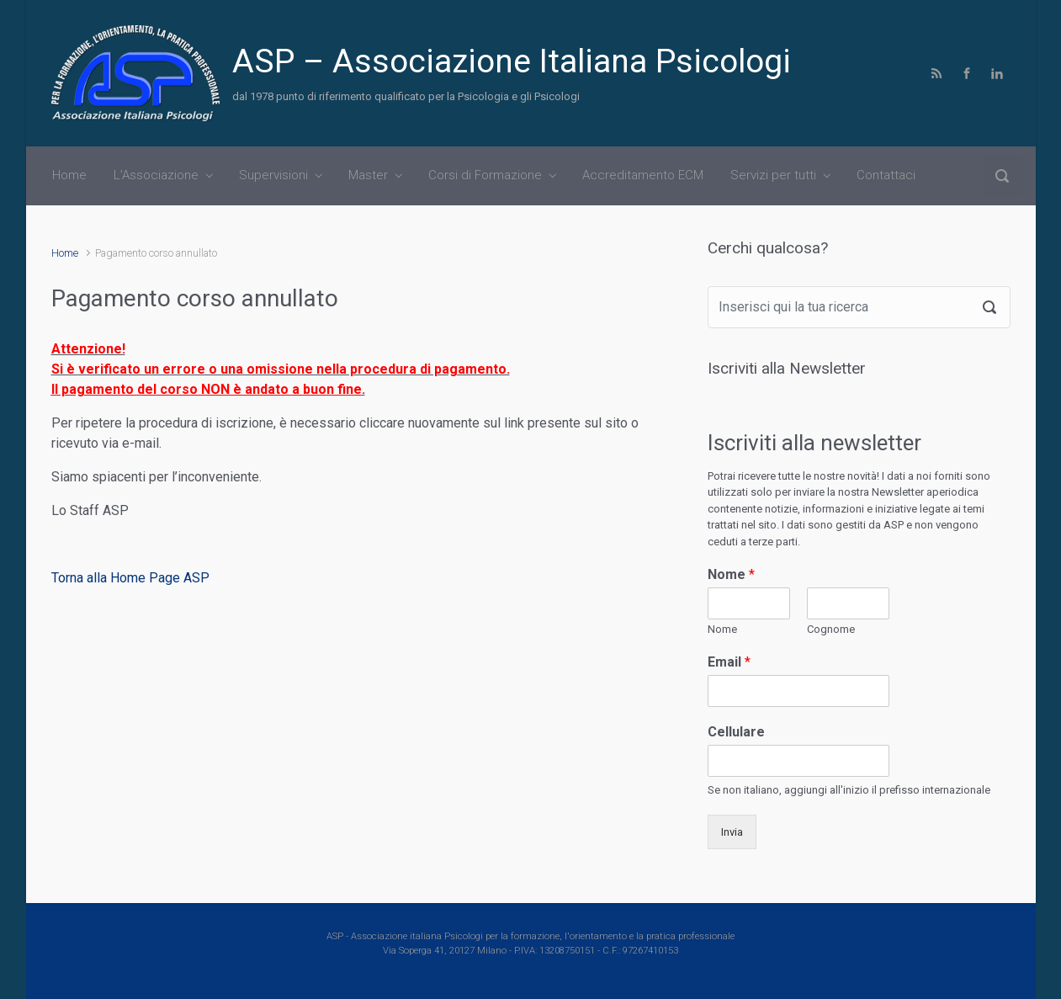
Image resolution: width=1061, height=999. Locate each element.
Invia (732, 832)
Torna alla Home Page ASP (130, 578)
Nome (731, 574)
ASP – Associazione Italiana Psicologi (511, 61)
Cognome (831, 629)
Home (64, 253)
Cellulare (736, 732)
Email (729, 662)
